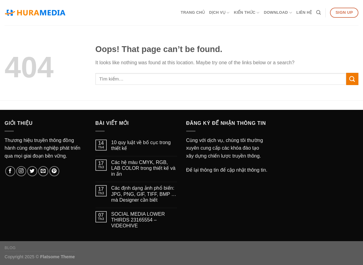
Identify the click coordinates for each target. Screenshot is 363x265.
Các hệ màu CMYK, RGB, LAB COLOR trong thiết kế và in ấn (143, 168)
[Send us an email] (43, 171)
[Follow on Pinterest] (54, 171)
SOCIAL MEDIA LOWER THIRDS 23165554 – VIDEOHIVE (138, 219)
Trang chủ (193, 12)
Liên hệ (304, 12)
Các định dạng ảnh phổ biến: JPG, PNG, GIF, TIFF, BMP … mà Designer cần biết (143, 193)
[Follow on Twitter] (32, 171)
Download (278, 13)
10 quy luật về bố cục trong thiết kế (141, 145)
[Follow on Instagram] (21, 171)
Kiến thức (247, 13)
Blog (10, 248)
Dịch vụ (219, 13)
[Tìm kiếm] (318, 12)
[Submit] (352, 79)
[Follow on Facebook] (10, 171)
